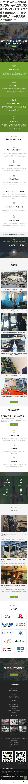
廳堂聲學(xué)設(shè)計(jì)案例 (14, 710)
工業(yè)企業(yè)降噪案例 (14, 704)
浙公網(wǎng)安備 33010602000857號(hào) (9, 774)
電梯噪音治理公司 (9, 768)
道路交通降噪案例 (14, 712)
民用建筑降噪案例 (14, 708)
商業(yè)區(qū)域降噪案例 (14, 706)
